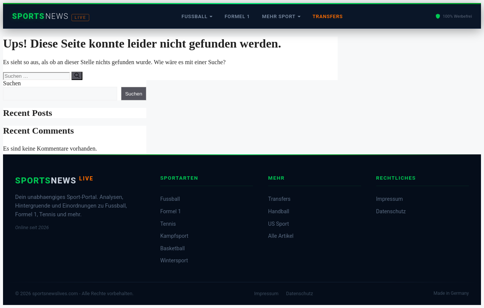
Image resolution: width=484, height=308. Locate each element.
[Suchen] (76, 76)
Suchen (12, 83)
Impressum (389, 199)
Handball (278, 211)
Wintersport (174, 260)
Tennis (168, 224)
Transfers (328, 16)
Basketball (172, 248)
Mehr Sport (278, 16)
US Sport (278, 224)
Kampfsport (174, 236)
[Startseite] (50, 16)
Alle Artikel (280, 236)
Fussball (195, 16)
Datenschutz (391, 211)
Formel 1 (237, 16)
